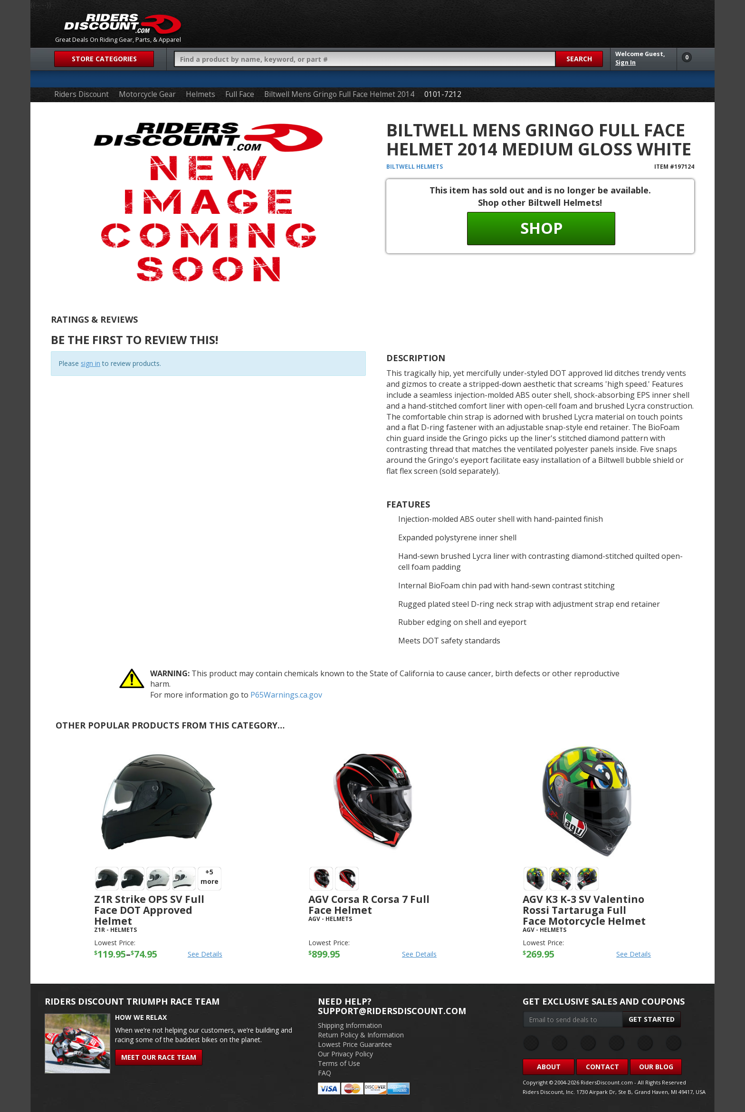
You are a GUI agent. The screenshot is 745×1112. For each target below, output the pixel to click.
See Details (205, 954)
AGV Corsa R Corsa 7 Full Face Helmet (369, 904)
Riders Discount (81, 94)
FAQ (324, 1072)
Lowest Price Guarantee (355, 1044)
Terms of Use (339, 1063)
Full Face (239, 94)
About (549, 1066)
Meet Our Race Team (158, 1057)
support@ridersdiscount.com (392, 1010)
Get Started (652, 1019)
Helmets (200, 94)
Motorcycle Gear (147, 94)
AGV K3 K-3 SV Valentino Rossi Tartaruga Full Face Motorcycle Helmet (584, 910)
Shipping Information (350, 1025)
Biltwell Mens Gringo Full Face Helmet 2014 (339, 94)
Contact (602, 1066)
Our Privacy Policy (345, 1053)
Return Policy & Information (361, 1034)
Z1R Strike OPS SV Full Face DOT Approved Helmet (149, 910)
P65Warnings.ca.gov (286, 695)
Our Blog (656, 1066)
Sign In (625, 62)
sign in (90, 363)
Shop (541, 228)
